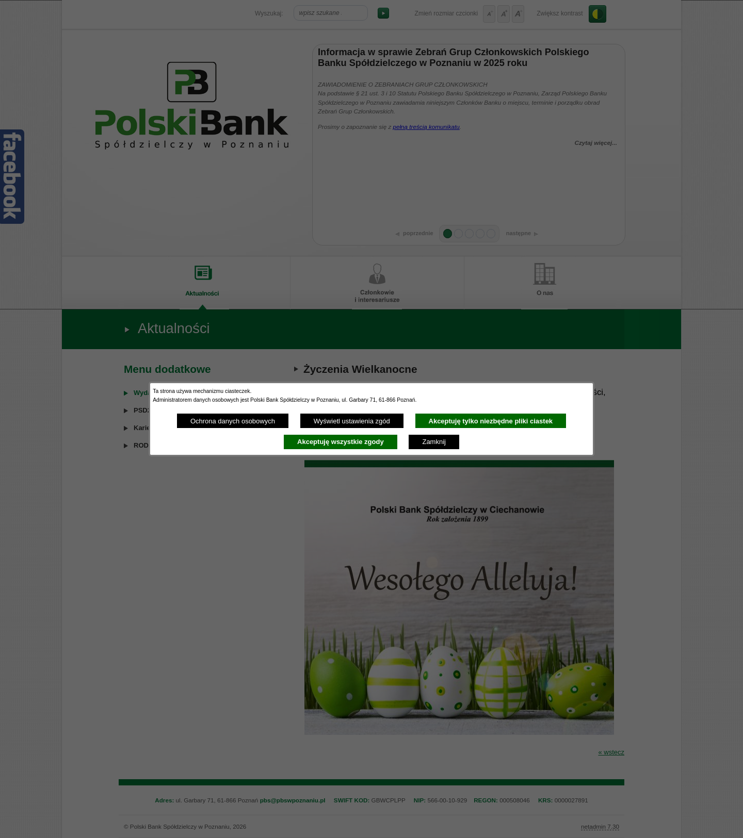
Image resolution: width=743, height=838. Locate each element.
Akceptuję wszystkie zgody (340, 442)
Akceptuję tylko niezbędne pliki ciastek (491, 421)
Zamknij (434, 442)
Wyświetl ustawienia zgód (352, 421)
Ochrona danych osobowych (232, 421)
